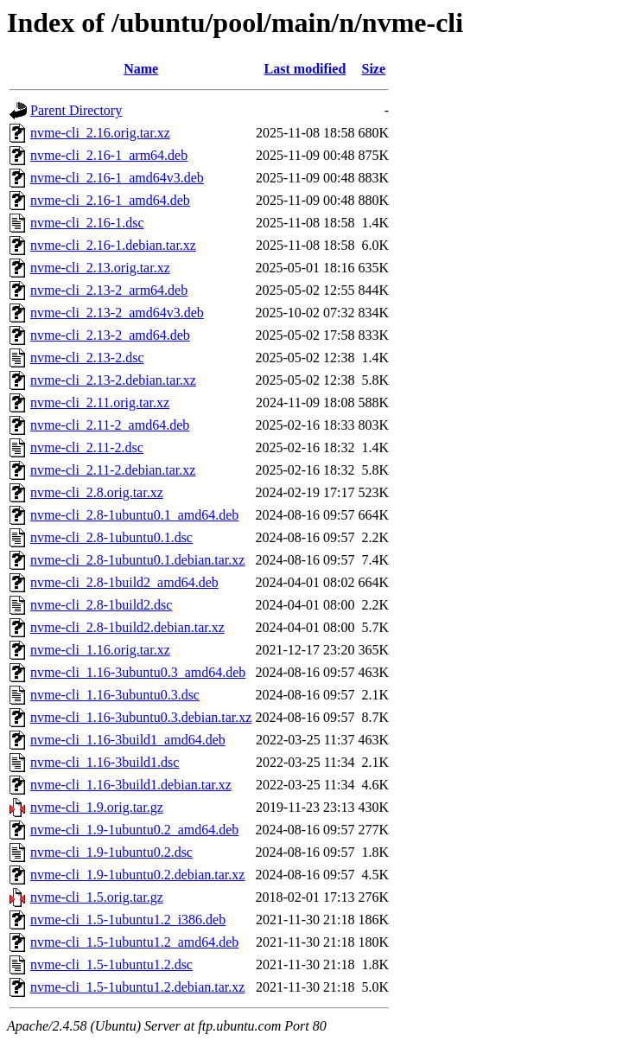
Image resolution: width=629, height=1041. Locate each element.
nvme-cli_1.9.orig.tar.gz (96, 807)
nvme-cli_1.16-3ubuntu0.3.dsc (115, 694)
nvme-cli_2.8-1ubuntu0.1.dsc (111, 537)
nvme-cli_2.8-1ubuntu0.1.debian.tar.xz (137, 559)
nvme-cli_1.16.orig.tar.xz (100, 649)
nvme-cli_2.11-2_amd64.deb (109, 425)
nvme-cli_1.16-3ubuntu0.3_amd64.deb (137, 672)
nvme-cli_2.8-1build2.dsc (101, 604)
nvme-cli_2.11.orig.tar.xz (99, 402)
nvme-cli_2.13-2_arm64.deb (108, 290)
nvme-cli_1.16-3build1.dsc (104, 762)
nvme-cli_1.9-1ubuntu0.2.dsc (111, 852)
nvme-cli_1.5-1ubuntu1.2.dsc (111, 964)
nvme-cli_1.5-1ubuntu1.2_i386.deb (128, 919)
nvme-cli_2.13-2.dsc (87, 357)
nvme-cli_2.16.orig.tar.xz (100, 132)
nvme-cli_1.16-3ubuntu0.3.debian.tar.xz (140, 717)
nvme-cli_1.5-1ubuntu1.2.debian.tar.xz (137, 987)
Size (374, 68)
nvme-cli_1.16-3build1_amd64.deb (128, 739)
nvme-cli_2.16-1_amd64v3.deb (117, 177)
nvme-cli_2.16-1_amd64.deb (110, 200)
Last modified (305, 68)
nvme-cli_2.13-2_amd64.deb (110, 335)
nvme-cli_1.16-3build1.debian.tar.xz (131, 784)
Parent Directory (76, 110)
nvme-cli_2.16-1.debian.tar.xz (113, 245)
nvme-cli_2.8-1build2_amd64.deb (124, 582)
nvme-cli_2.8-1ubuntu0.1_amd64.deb (134, 515)
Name (141, 68)
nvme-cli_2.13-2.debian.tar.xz (113, 380)
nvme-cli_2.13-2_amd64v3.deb (117, 312)
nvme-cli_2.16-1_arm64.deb (108, 155)
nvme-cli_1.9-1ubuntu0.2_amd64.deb (134, 829)
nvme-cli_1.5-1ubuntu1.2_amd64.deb (134, 942)
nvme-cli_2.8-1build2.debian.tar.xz (127, 627)
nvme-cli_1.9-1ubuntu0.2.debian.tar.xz (137, 874)
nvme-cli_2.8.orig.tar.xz (96, 492)
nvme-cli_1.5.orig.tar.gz (96, 897)
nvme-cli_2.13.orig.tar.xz (100, 267)
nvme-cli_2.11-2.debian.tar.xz (112, 470)
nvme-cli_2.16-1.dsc (87, 222)
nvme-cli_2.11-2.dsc (86, 447)
